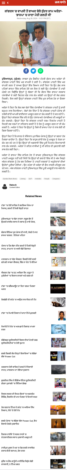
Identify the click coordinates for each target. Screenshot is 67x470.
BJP (30, 179)
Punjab (46, 179)
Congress (56, 179)
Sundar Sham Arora (10, 179)
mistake (38, 179)
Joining (22, 179)
